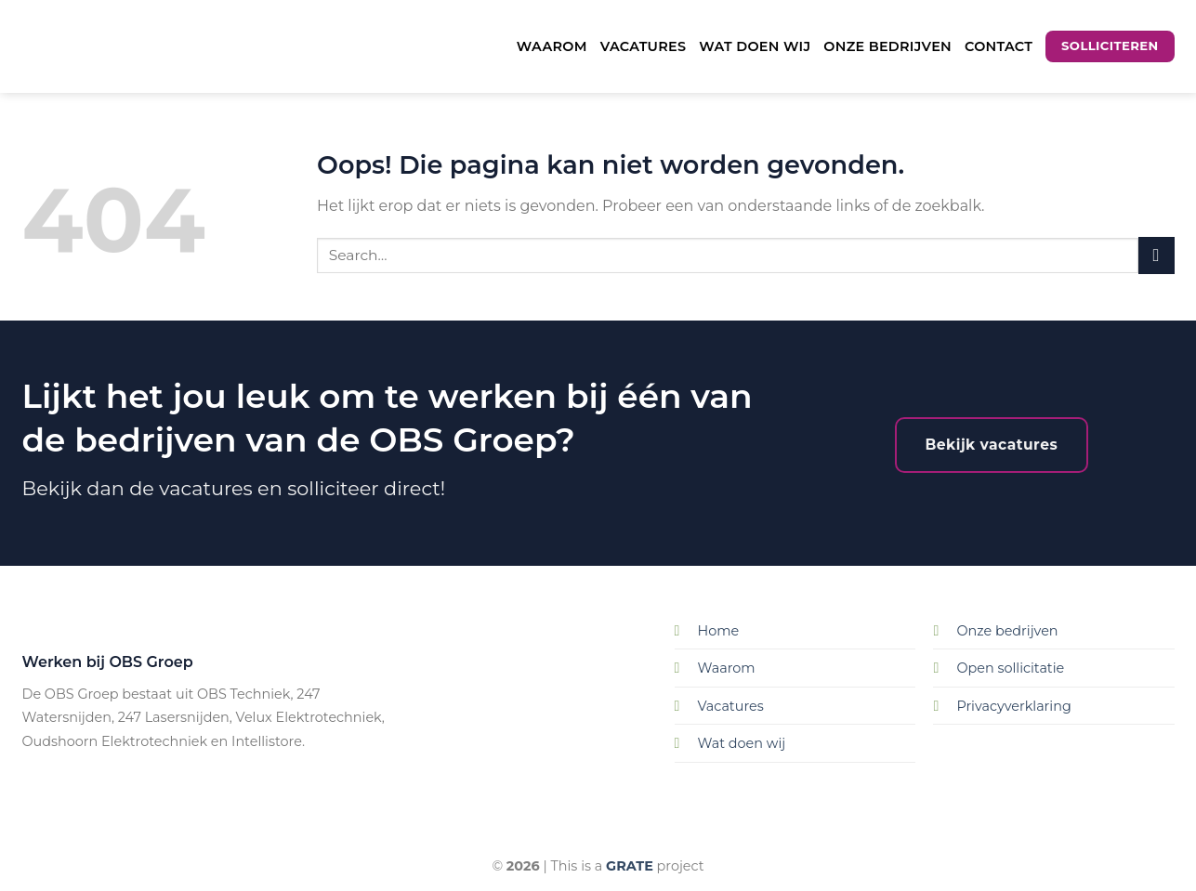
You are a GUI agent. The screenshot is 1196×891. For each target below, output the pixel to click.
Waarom (552, 46)
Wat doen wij (754, 46)
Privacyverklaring (1013, 706)
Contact (998, 46)
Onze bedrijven (887, 46)
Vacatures (643, 46)
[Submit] (1156, 255)
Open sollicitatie (1010, 668)
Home (719, 630)
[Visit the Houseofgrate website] (629, 866)
